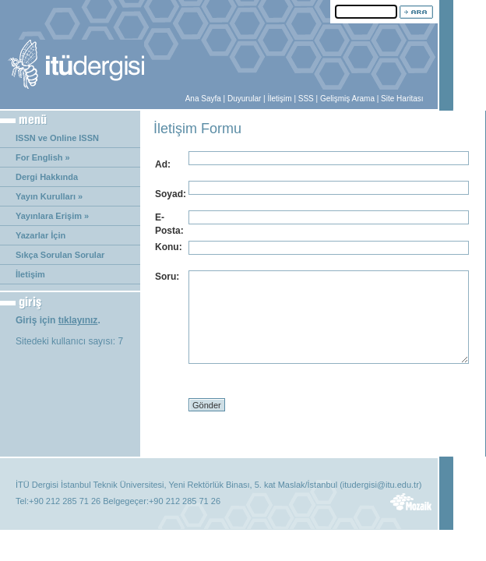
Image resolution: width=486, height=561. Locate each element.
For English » (43, 157)
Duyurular (244, 98)
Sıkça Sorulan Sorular (60, 254)
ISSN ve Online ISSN (57, 138)
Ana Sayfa (203, 98)
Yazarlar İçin (40, 235)
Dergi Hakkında (47, 177)
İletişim (279, 98)
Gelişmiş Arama (347, 98)
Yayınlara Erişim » (52, 216)
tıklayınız (78, 320)
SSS (306, 98)
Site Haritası (402, 98)
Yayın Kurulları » (49, 196)
